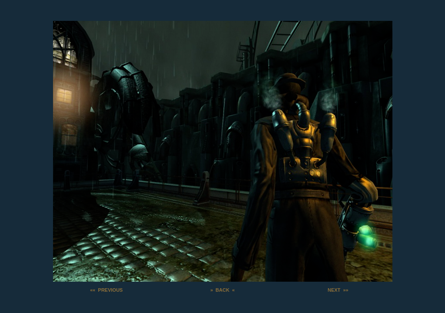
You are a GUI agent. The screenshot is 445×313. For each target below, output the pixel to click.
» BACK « (222, 290)
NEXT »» (338, 290)
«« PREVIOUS (106, 290)
